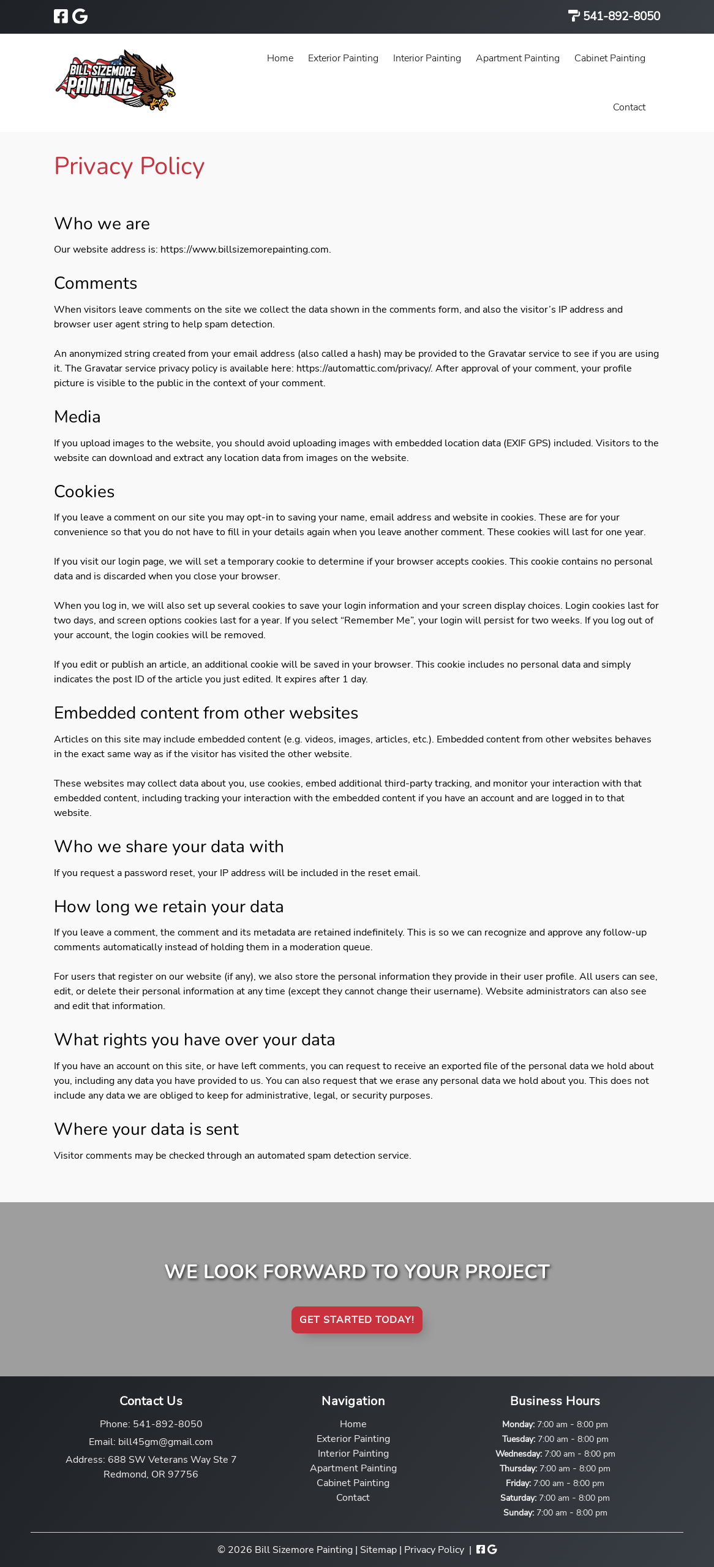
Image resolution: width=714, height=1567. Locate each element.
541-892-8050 (620, 17)
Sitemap (378, 1550)
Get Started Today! (357, 1320)
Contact (629, 107)
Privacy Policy (434, 1550)
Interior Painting (427, 58)
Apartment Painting (518, 58)
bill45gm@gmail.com (165, 1442)
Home (280, 58)
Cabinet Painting (609, 58)
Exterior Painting (343, 58)
